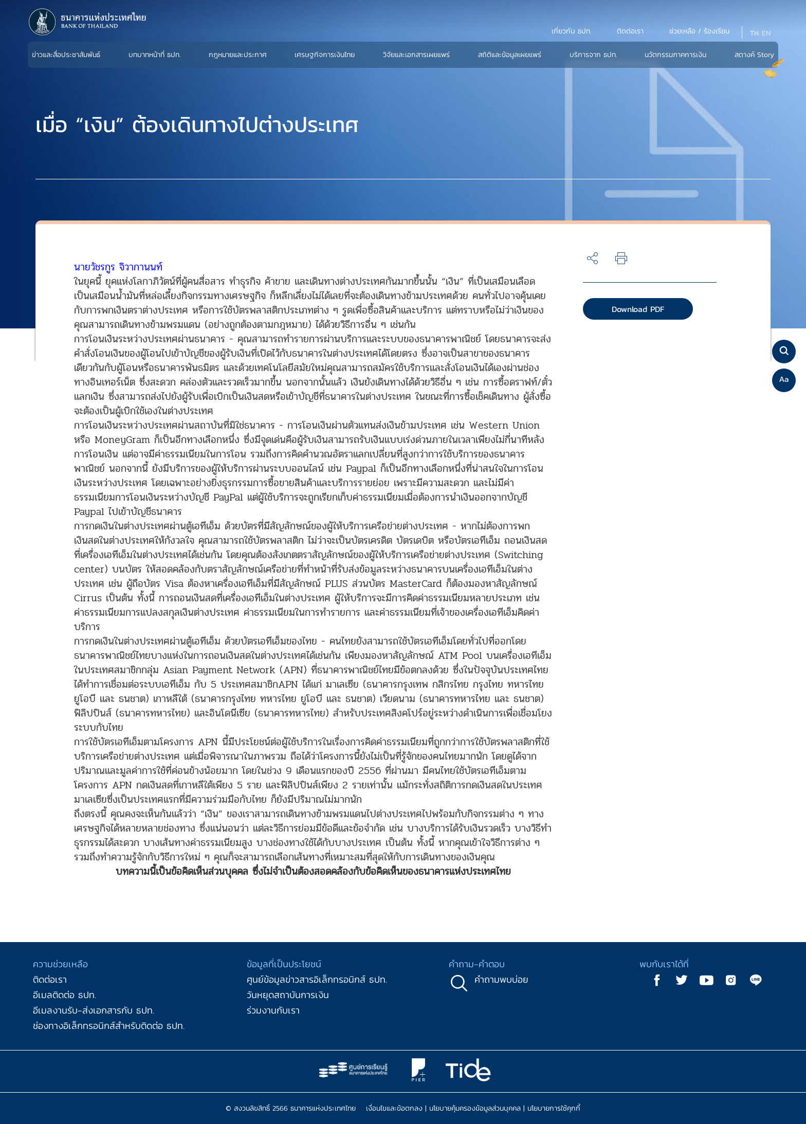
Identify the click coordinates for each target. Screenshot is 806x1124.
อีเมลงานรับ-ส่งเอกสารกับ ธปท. (93, 1010)
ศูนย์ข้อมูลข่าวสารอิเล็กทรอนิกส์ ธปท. (317, 979)
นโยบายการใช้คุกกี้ (553, 1108)
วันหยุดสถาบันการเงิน (288, 995)
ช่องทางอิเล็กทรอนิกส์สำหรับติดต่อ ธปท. (109, 1026)
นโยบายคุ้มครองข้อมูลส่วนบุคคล (475, 1108)
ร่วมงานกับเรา (273, 1010)
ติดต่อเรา (50, 979)
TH (754, 33)
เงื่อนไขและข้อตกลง (394, 1108)
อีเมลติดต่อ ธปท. (64, 995)
